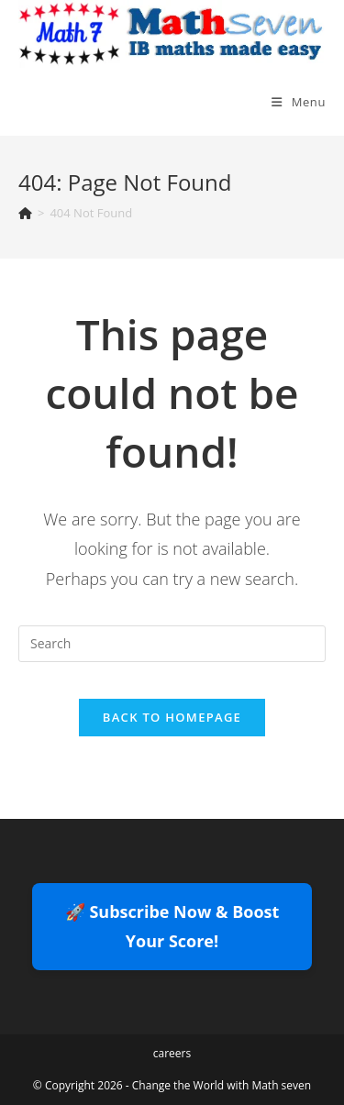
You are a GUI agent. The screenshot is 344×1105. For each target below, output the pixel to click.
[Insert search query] (172, 643)
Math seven (281, 1085)
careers (172, 1053)
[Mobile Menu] (299, 102)
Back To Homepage (172, 717)
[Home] (25, 212)
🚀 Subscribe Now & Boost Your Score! (172, 926)
